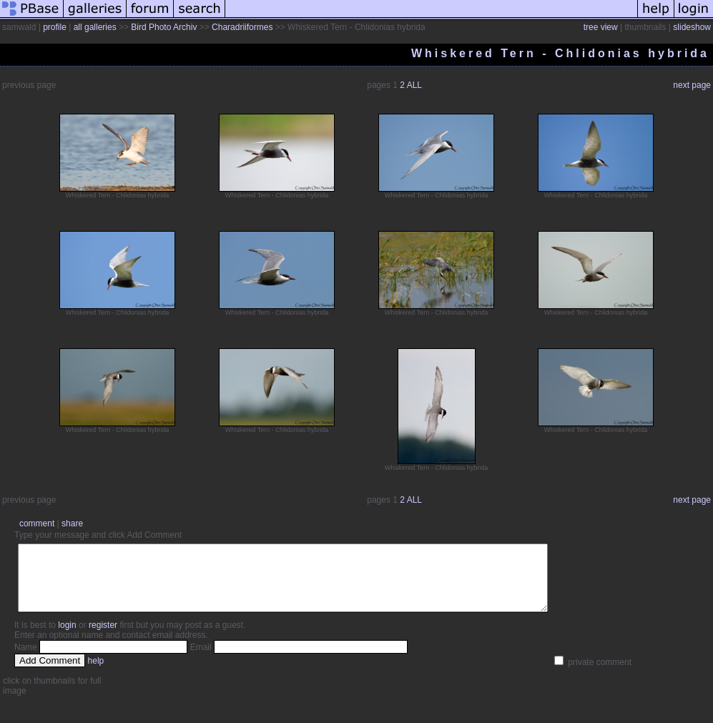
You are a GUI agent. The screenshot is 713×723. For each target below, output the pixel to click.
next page (692, 85)
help (96, 674)
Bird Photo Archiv (164, 27)
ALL (414, 85)
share (72, 523)
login (67, 638)
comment (36, 523)
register (103, 638)
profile (55, 27)
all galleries (95, 27)
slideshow (692, 27)
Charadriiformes (242, 27)
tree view (601, 27)
